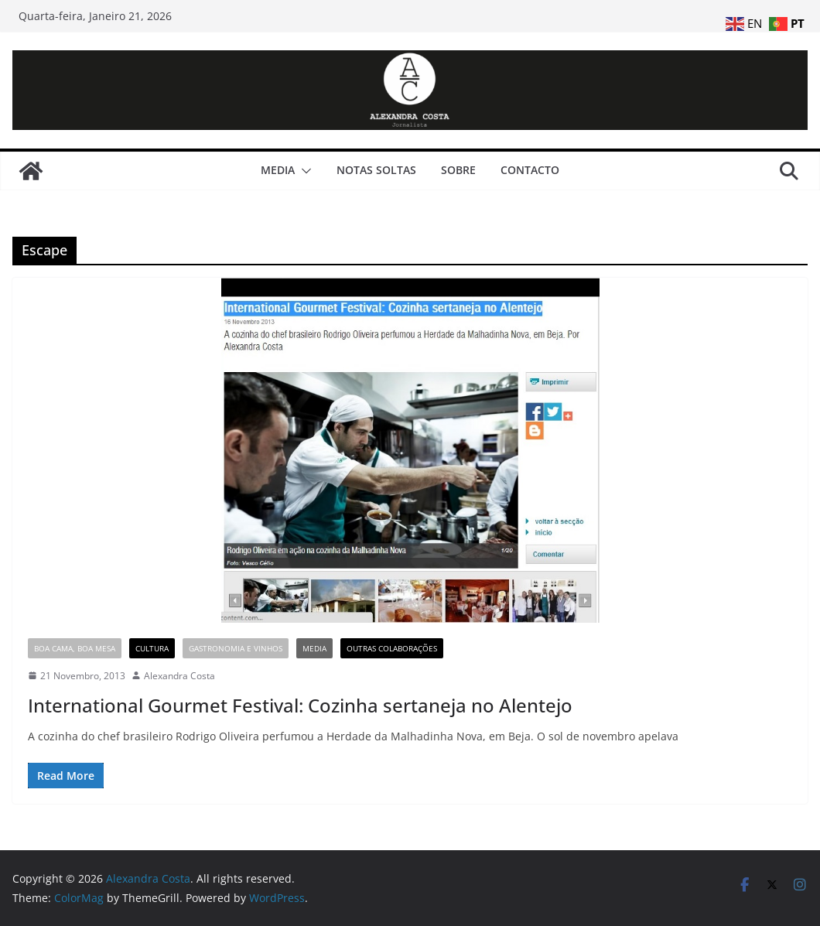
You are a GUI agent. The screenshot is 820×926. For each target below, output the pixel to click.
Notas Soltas (376, 169)
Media (278, 169)
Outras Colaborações (392, 648)
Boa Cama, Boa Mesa (74, 648)
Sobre (458, 169)
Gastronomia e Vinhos (235, 648)
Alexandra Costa (179, 675)
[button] (303, 171)
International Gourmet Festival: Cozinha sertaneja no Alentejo (300, 705)
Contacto (530, 169)
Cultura (152, 648)
